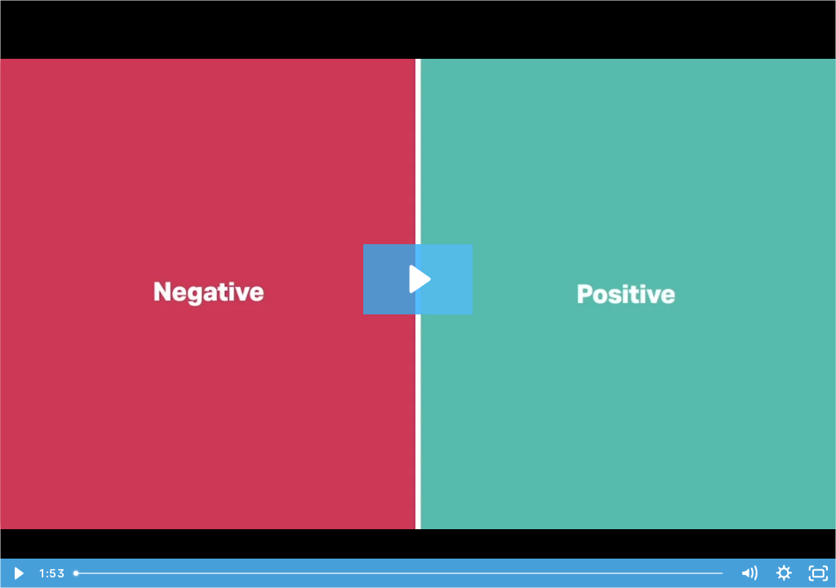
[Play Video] (17, 573)
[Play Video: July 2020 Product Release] (417, 279)
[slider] (399, 573)
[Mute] (749, 573)
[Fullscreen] (818, 573)
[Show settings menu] (784, 573)
